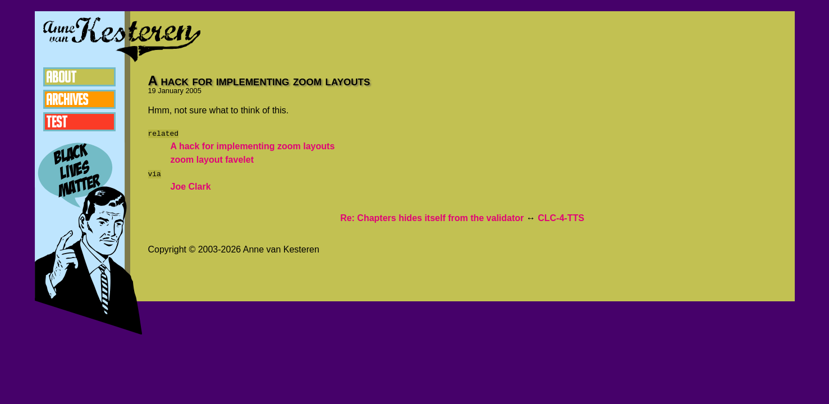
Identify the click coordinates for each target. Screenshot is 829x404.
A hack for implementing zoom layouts (253, 146)
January (171, 90)
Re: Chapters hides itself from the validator (432, 218)
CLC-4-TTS (561, 218)
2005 (193, 90)
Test (56, 122)
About (61, 77)
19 (152, 90)
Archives (67, 99)
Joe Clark (191, 186)
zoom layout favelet (212, 159)
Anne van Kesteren (121, 39)
